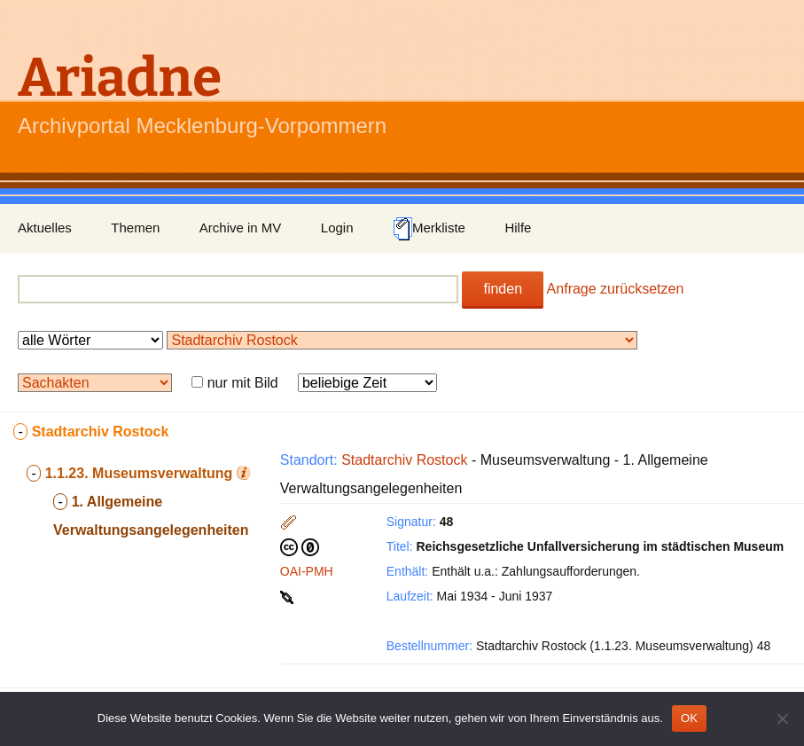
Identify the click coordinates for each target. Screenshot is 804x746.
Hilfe (517, 227)
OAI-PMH (306, 571)
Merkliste (429, 228)
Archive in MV (240, 227)
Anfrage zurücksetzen (615, 288)
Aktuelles (45, 227)
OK (689, 718)
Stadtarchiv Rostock (404, 459)
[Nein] (782, 718)
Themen (135, 227)
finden (502, 288)
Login (337, 227)
